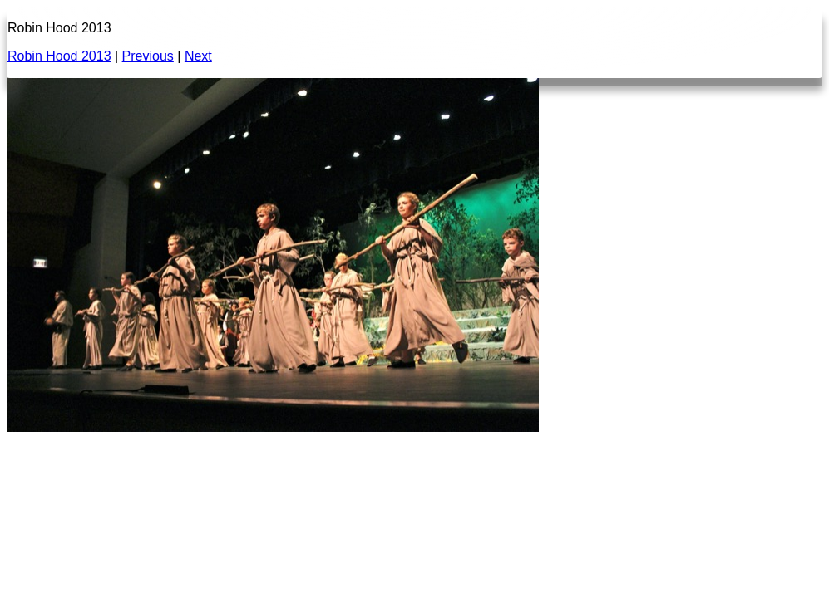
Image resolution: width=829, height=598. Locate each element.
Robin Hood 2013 (59, 56)
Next (198, 56)
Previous (148, 56)
